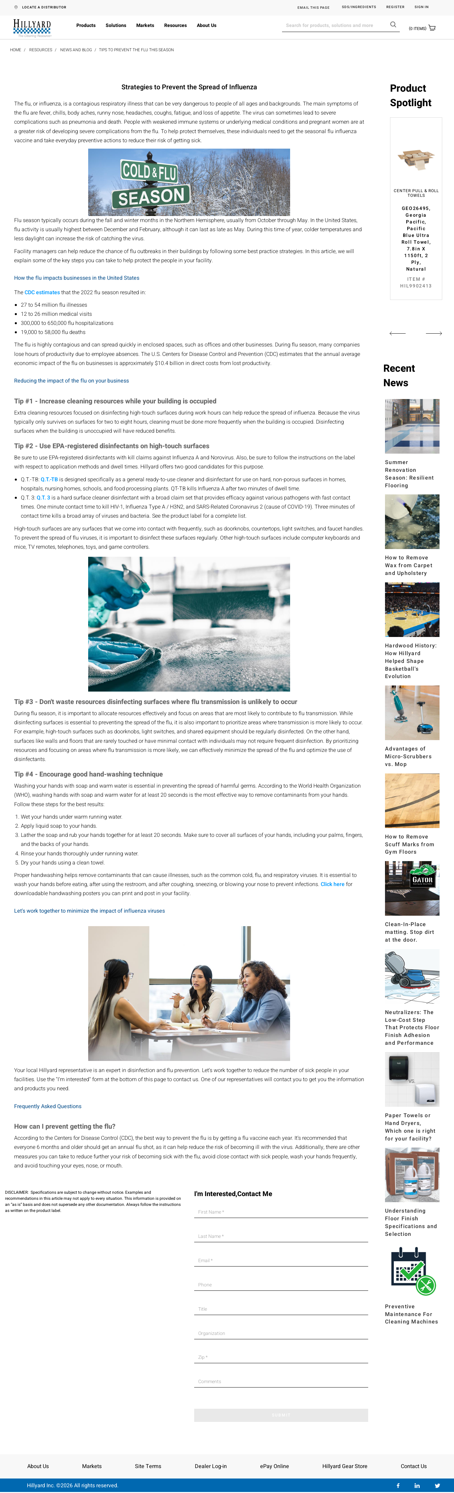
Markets (145, 25)
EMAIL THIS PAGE (314, 7)
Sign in (422, 7)
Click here (333, 884)
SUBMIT (281, 1415)
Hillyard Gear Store (345, 1466)
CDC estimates (42, 292)
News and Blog (76, 50)
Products (86, 25)
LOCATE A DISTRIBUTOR (44, 7)
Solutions (116, 25)
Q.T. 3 (43, 498)
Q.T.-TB (49, 480)
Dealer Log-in (211, 1466)
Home (15, 50)
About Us (206, 25)
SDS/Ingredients (359, 7)
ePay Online (274, 1466)
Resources (175, 25)
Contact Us (414, 1466)
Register (395, 7)
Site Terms (148, 1466)
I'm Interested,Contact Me (233, 1194)
